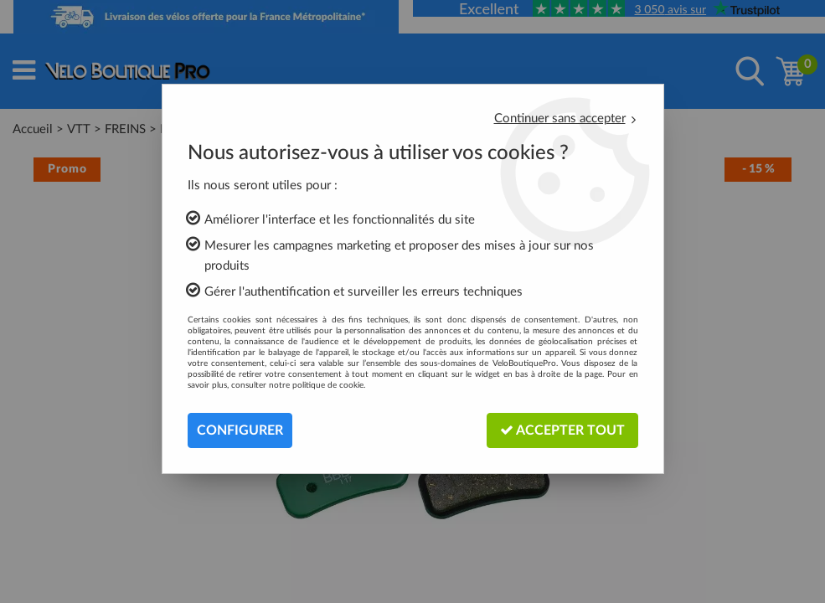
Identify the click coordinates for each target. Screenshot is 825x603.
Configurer (240, 430)
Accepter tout (562, 430)
